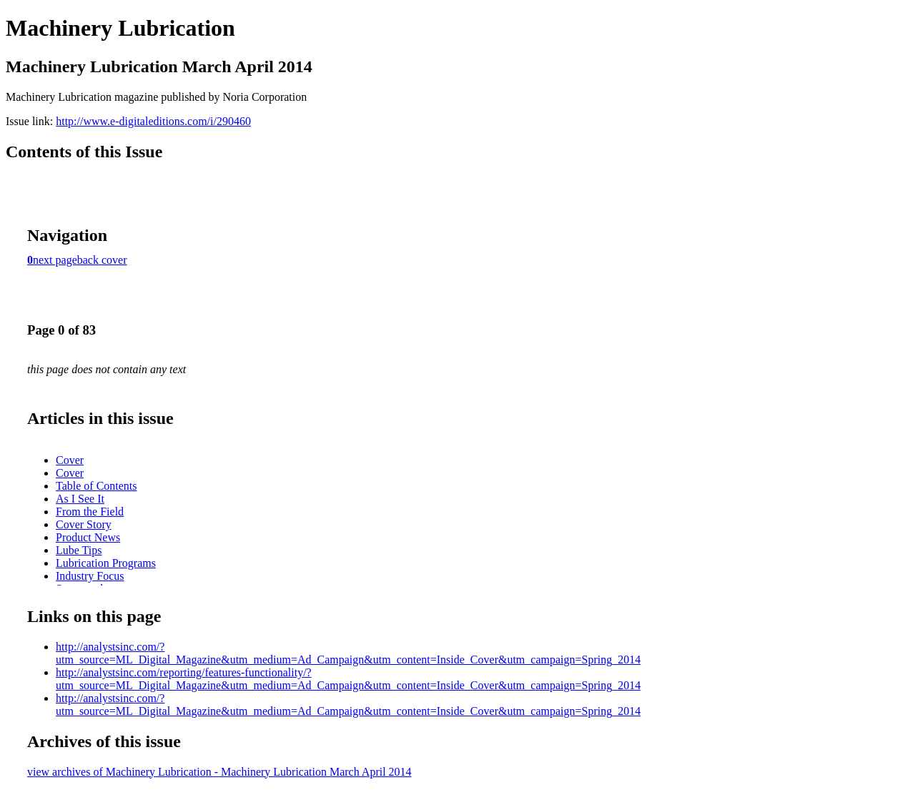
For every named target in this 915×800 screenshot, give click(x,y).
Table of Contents (96, 486)
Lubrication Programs (106, 563)
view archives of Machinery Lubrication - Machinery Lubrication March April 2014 (219, 772)
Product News (88, 537)
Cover (70, 460)
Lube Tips (79, 550)
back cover (102, 260)
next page (55, 260)
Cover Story (84, 524)
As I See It (80, 499)
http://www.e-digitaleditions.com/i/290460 (153, 121)
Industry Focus (90, 576)
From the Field (90, 511)
